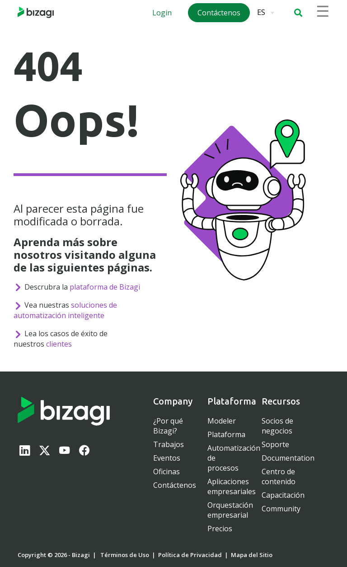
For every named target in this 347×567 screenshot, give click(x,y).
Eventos (166, 458)
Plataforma (226, 434)
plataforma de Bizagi (105, 287)
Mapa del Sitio (251, 555)
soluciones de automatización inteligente (65, 310)
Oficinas (166, 471)
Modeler (221, 421)
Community (281, 509)
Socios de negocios (277, 426)
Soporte (275, 444)
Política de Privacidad (190, 555)
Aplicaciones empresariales (231, 486)
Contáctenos (174, 485)
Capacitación (283, 495)
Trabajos (168, 444)
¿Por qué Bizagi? (168, 426)
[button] (298, 12)
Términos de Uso (124, 555)
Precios (219, 529)
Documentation (288, 458)
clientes (59, 344)
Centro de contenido (278, 476)
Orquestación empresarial (230, 510)
